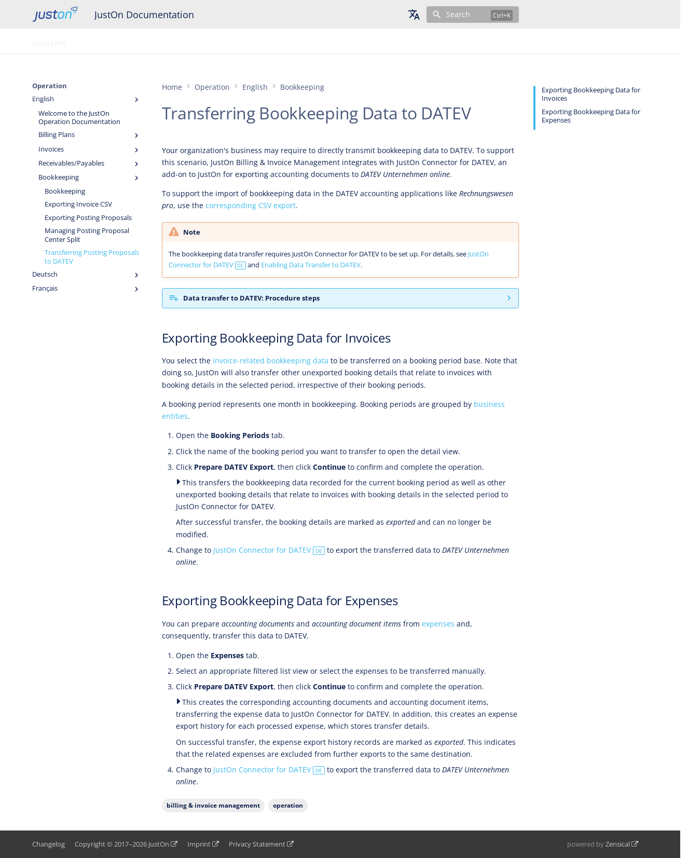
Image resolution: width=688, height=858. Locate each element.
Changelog (48, 844)
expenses (438, 624)
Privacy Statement (257, 844)
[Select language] (414, 14)
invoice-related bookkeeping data (270, 360)
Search (458, 14)
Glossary (211, 41)
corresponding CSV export (250, 205)
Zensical (618, 844)
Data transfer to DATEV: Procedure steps (251, 298)
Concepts (49, 41)
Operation (97, 41)
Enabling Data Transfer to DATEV (311, 264)
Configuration (155, 41)
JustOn (158, 844)
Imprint (199, 844)
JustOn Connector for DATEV (269, 550)
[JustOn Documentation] (55, 14)
